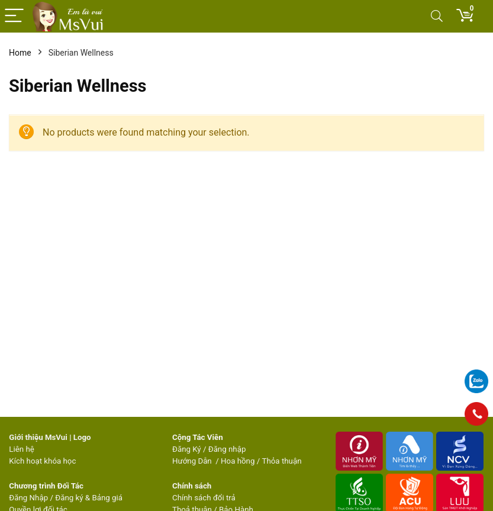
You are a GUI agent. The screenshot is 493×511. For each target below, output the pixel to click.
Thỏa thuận (280, 461)
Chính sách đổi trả (204, 497)
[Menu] (14, 16)
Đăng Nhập (28, 497)
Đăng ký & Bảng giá (89, 497)
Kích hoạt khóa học (42, 461)
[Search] (437, 16)
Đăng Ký (187, 449)
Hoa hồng (237, 461)
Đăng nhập (227, 449)
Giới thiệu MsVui (38, 437)
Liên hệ (21, 449)
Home (20, 52)
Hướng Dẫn (193, 461)
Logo (82, 437)
